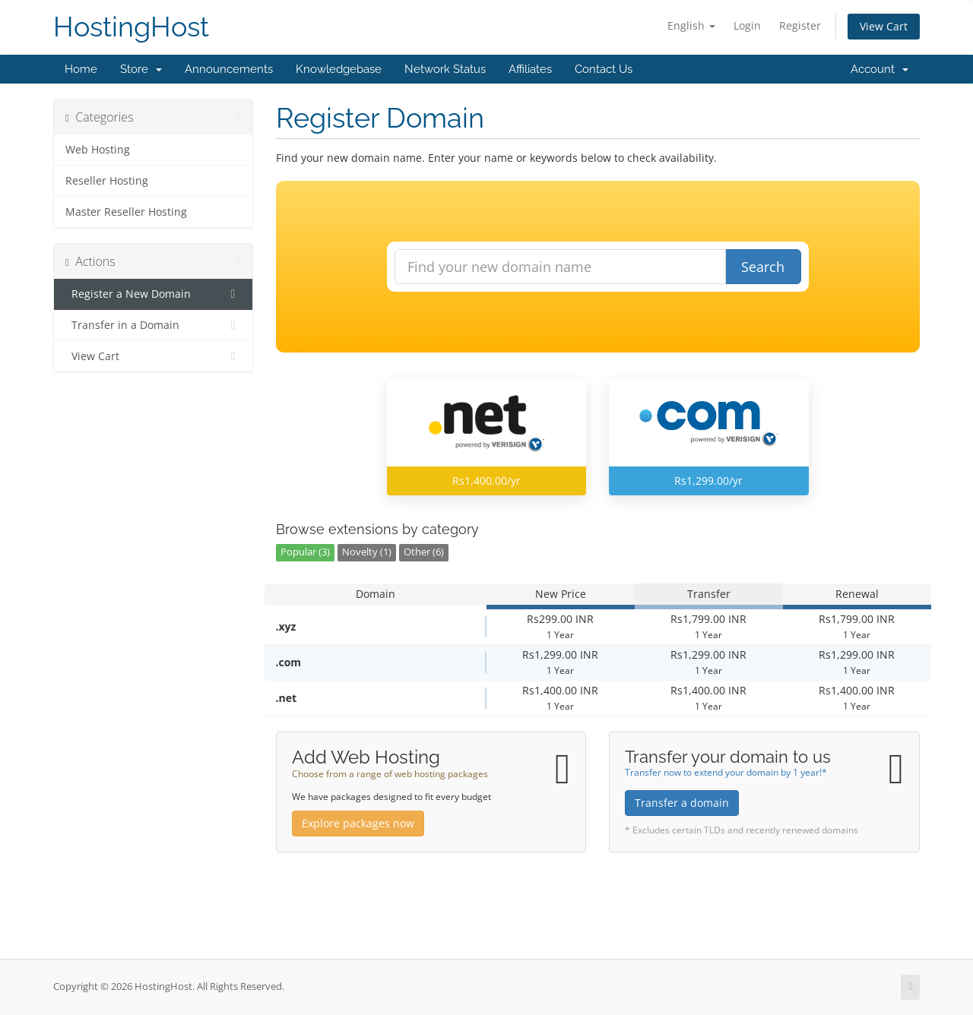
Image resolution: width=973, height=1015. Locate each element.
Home (81, 69)
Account (879, 69)
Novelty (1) (366, 551)
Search (762, 267)
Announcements (229, 69)
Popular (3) (305, 551)
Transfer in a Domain (153, 325)
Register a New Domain (153, 294)
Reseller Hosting (106, 181)
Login (747, 25)
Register (800, 25)
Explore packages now (358, 823)
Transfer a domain (682, 802)
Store (141, 69)
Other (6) (424, 551)
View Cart (884, 26)
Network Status (445, 69)
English (691, 25)
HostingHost (131, 27)
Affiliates (530, 69)
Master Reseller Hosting (126, 212)
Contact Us (603, 69)
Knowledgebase (339, 69)
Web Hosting (97, 150)
